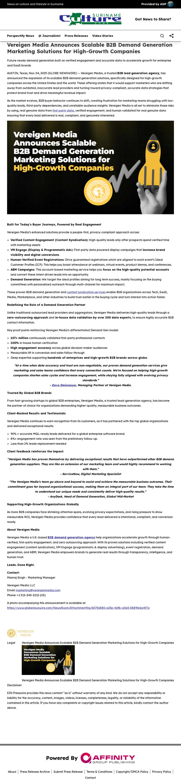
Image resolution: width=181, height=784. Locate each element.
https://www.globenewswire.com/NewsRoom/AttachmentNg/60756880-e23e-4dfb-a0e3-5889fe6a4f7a (78, 608)
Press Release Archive (35, 771)
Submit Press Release (68, 771)
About (12, 771)
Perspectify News (20, 36)
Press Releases (76, 36)
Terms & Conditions (99, 771)
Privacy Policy (161, 771)
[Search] (162, 36)
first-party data (63, 110)
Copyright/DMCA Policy (132, 771)
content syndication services (86, 292)
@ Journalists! (49, 36)
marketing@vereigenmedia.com (38, 590)
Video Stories (102, 36)
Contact (90, 777)
